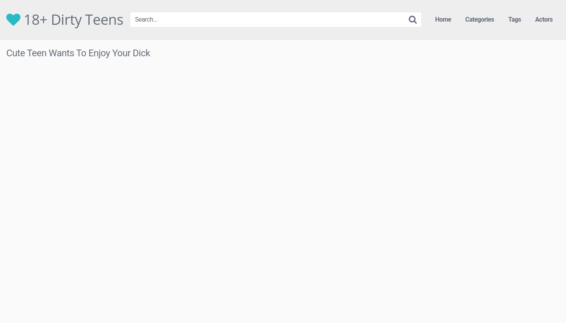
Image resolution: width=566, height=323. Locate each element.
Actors (544, 19)
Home (443, 19)
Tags (514, 19)
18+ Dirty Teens (64, 20)
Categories (479, 19)
